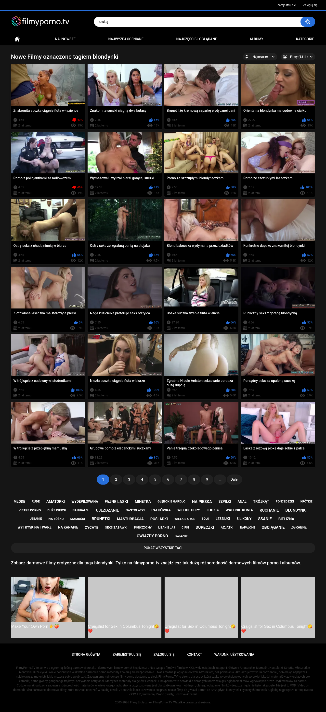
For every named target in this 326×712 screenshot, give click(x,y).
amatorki (55, 501)
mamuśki (77, 519)
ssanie (265, 519)
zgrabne (299, 527)
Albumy (256, 39)
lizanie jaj (166, 527)
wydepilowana (84, 501)
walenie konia (239, 510)
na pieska (202, 501)
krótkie (306, 501)
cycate (91, 527)
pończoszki (285, 501)
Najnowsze (65, 39)
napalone (247, 527)
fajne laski (116, 501)
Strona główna (17, 39)
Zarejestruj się (286, 5)
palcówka (161, 510)
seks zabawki (116, 527)
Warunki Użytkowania (234, 654)
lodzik (213, 510)
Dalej (234, 479)
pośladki (159, 519)
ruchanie (269, 510)
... (220, 479)
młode (19, 501)
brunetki (101, 519)
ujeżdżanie (107, 510)
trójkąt (261, 501)
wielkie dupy (188, 510)
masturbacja (130, 519)
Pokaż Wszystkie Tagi (163, 548)
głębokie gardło (171, 501)
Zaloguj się (310, 5)
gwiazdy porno (152, 536)
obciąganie (273, 527)
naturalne (80, 510)
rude (36, 501)
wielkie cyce (184, 519)
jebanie (36, 518)
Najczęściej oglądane (196, 39)
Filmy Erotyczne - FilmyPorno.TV (151, 702)
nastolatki (135, 510)
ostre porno (30, 510)
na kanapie (68, 527)
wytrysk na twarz (35, 527)
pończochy (143, 527)
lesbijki (223, 519)
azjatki (227, 527)
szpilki (225, 501)
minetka (143, 501)
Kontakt (194, 654)
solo (205, 518)
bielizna (286, 519)
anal (241, 501)
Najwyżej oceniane (125, 39)
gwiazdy (181, 536)
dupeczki (205, 527)
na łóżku (56, 519)
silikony (243, 519)
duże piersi (56, 510)
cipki (185, 527)
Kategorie (305, 39)
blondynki (296, 510)
